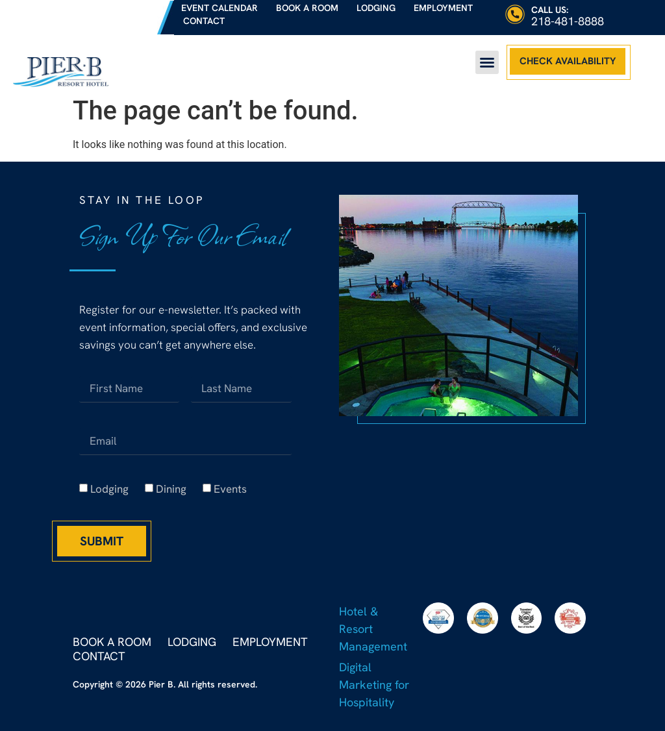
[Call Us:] (515, 14)
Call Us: (549, 10)
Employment (443, 8)
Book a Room (307, 8)
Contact (204, 21)
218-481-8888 (567, 21)
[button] (487, 62)
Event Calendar (219, 8)
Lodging (376, 8)
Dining (171, 489)
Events (230, 489)
